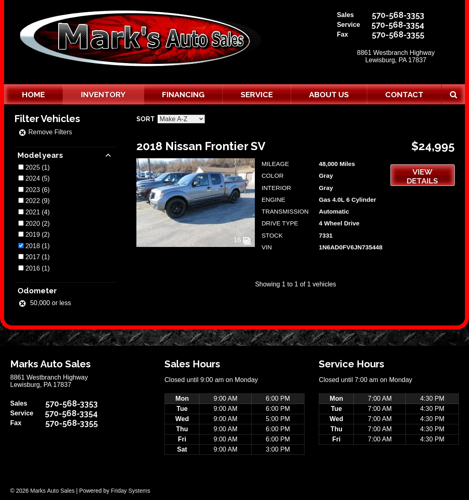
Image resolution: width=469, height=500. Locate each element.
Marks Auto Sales (52, 490)
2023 (32, 189)
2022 (32, 200)
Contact (404, 94)
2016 (32, 268)
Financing (183, 94)
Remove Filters (45, 132)
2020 (32, 223)
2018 (32, 245)
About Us (329, 94)
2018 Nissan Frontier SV (200, 146)
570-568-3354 (397, 25)
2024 (32, 178)
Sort (145, 119)
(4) (37, 212)
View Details (422, 176)
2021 (32, 212)
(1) (37, 167)
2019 (32, 234)
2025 (32, 167)
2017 (32, 256)
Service (257, 94)
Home (33, 94)
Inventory (103, 94)
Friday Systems (130, 490)
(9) (37, 200)
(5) (37, 178)
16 (242, 239)
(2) (37, 223)
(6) (37, 189)
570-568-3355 (398, 34)
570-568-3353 (398, 15)
